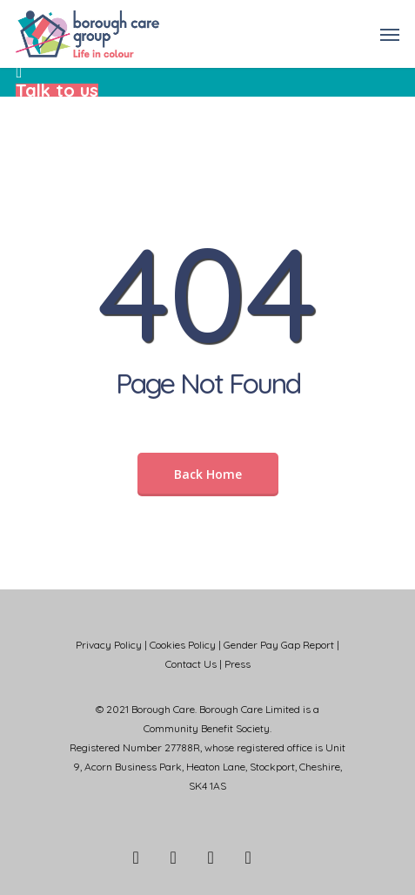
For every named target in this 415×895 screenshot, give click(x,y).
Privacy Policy (109, 644)
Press (237, 663)
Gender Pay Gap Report (279, 644)
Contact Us (191, 663)
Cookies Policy (183, 644)
